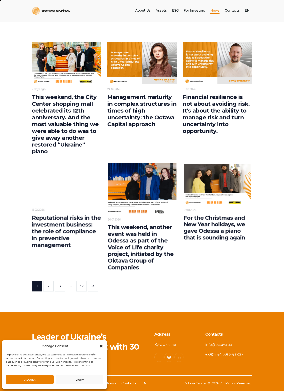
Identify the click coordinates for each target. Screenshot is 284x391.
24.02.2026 (114, 89)
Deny (80, 379)
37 (83, 284)
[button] (101, 346)
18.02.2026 (189, 89)
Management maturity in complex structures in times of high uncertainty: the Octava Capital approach (141, 110)
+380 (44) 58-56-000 (224, 354)
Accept (29, 379)
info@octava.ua (218, 345)
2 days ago (39, 89)
